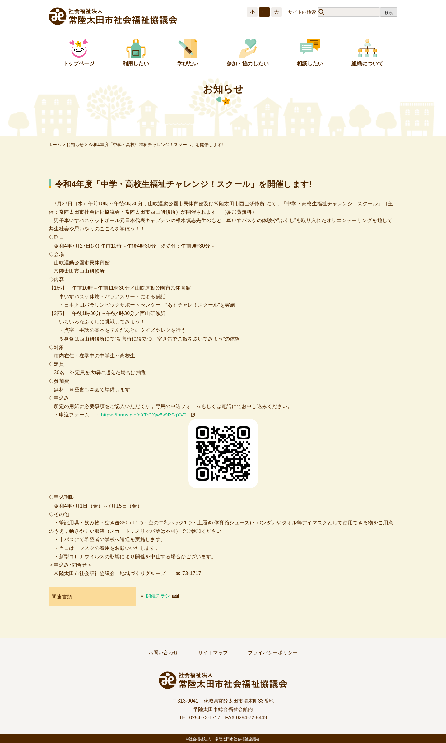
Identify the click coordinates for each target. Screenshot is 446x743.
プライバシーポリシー (273, 652)
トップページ (79, 64)
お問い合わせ (163, 652)
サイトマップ (213, 652)
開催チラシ (159, 595)
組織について (367, 64)
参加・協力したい (247, 64)
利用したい (136, 64)
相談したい (310, 64)
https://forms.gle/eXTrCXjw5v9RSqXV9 (146, 414)
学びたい (187, 64)
